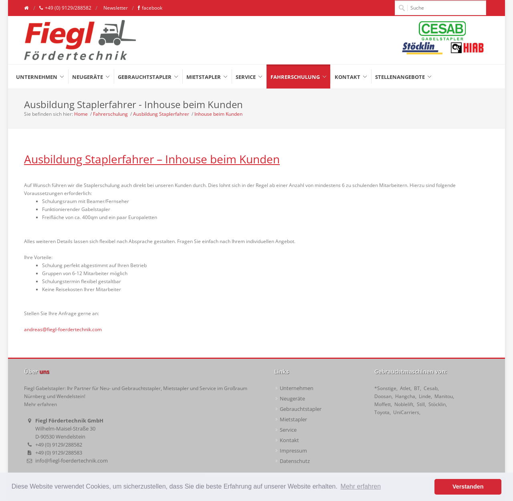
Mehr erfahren (40, 404)
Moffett (382, 404)
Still (421, 404)
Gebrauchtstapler (300, 408)
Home (81, 114)
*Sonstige (385, 388)
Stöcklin (437, 404)
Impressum (293, 450)
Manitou (443, 396)
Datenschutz (295, 461)
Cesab (431, 388)
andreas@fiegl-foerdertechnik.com (63, 329)
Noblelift (403, 404)
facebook (150, 8)
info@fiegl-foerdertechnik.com (71, 460)
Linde (425, 396)
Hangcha (405, 396)
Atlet (405, 388)
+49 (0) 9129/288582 (65, 8)
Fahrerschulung (110, 114)
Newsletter (115, 7)
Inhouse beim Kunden (218, 114)
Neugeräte (292, 398)
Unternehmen (296, 388)
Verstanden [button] (468, 486)
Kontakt (289, 440)
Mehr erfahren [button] (361, 486)
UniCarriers (406, 412)
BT (417, 388)
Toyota (382, 412)
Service (288, 429)
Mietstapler (293, 419)
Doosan (383, 396)
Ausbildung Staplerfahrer (161, 114)
